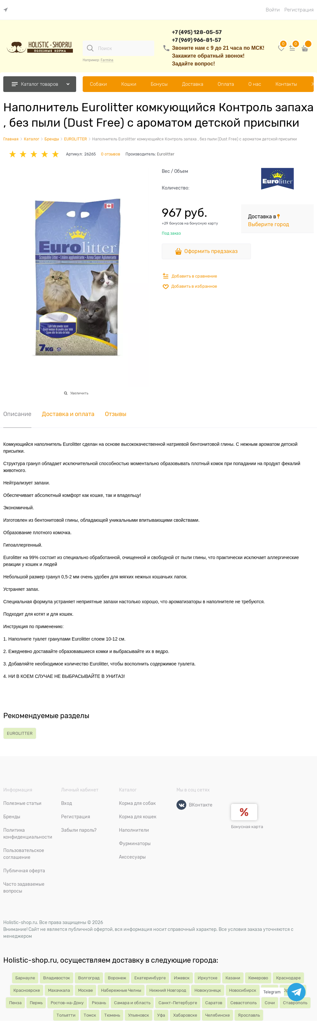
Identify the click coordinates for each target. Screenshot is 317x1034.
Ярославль (249, 1015)
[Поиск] (90, 48)
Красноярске (26, 990)
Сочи (270, 1002)
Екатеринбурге (150, 977)
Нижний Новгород (167, 990)
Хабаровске (185, 1015)
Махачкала (59, 990)
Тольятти (66, 1015)
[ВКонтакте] (181, 805)
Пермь (36, 1002)
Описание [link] (17, 414)
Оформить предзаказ (211, 251)
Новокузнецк (207, 990)
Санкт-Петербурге (177, 1002)
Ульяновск (138, 1015)
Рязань (99, 1002)
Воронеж (117, 977)
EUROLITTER (20, 733)
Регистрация (299, 9)
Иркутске (207, 977)
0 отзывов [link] (110, 154)
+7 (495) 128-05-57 (197, 32)
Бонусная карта (247, 826)
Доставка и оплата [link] (68, 414)
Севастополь (243, 1002)
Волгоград (89, 977)
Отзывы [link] (115, 414)
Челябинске (217, 1015)
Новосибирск (242, 990)
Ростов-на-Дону (67, 1002)
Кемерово (258, 977)
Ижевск (182, 977)
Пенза (15, 1002)
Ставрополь (295, 1002)
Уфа (161, 1015)
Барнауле (25, 977)
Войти (273, 9)
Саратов (213, 1002)
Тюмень (112, 1015)
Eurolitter (166, 154)
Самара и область (132, 1002)
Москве (85, 990)
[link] (7, 10)
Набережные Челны (121, 990)
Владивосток (56, 977)
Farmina (107, 60)
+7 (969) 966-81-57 (196, 40)
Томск (90, 1015)
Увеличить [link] (79, 393)
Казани (232, 977)
